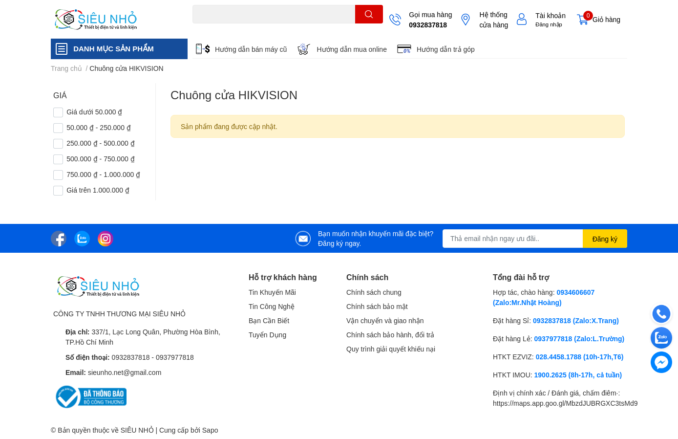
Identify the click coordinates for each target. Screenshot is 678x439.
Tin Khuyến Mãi (272, 292)
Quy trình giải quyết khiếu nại (390, 349)
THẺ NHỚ (239, 29)
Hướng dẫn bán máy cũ (251, 49)
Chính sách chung (374, 292)
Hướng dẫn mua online (352, 49)
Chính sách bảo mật (377, 306)
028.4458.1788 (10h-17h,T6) (580, 356)
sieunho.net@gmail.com (124, 372)
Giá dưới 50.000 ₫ (94, 112)
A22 (215, 29)
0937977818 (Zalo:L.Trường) (579, 338)
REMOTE (314, 29)
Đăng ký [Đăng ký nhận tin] (605, 239)
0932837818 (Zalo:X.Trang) (576, 320)
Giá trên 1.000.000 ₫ (97, 190)
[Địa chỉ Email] (535, 238)
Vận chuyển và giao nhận (385, 320)
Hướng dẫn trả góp (446, 49)
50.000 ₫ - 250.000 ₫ (98, 127)
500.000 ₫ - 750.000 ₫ (100, 158)
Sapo (210, 430)
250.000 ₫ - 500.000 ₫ (100, 143)
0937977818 (175, 357)
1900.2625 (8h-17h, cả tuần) (578, 375)
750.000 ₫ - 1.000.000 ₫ (103, 174)
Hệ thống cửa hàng (493, 19)
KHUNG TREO (277, 29)
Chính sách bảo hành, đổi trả (390, 334)
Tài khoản (550, 15)
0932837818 (428, 25)
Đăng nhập (548, 24)
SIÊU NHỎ (137, 430)
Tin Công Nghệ (272, 306)
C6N (198, 29)
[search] (369, 14)
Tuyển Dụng (267, 334)
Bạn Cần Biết (269, 320)
